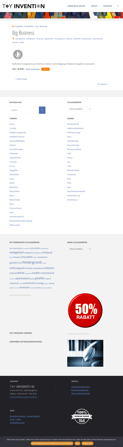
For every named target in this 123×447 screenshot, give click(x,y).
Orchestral (71, 174)
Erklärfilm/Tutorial (16, 137)
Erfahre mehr (87, 443)
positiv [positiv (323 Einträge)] (39, 278)
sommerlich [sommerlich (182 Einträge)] (29, 283)
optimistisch (98, 39)
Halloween (13, 153)
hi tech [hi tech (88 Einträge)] (44, 263)
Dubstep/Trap (72, 141)
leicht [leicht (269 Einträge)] (20, 273)
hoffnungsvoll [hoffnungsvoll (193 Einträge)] (17, 268)
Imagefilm (19, 26)
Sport (11, 212)
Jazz (68, 162)
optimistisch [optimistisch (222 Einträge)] (22, 278)
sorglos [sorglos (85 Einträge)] (46, 283)
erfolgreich (30, 39)
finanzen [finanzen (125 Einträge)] (17, 257)
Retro (11, 204)
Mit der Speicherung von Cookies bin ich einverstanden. (52, 443)
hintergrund (60, 39)
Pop (36, 26)
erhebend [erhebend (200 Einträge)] (46, 252)
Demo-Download (33, 69)
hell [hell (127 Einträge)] (20, 263)
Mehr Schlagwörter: (77, 242)
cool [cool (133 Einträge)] (31, 248)
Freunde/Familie (16, 149)
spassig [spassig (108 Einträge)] (51, 283)
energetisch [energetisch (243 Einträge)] (16, 252)
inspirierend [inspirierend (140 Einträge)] (38, 268)
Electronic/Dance (74, 149)
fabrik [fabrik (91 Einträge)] (11, 257)
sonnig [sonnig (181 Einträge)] (39, 283)
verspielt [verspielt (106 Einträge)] (37, 288)
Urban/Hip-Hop (73, 196)
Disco (69, 137)
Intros (11, 179)
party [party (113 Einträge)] (32, 279)
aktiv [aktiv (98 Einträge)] (11, 248)
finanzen (39, 39)
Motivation (13, 187)
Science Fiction (15, 208)
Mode (11, 183)
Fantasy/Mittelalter (17, 141)
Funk (69, 153)
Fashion (12, 145)
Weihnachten (14, 225)
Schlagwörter (74, 102)
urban (21, 42)
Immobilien (29, 26)
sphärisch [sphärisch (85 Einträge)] (12, 288)
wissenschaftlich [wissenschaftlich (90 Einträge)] (46, 288)
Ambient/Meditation (75, 128)
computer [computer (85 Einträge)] (26, 248)
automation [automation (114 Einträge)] (18, 248)
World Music (72, 200)
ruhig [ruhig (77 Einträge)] (20, 283)
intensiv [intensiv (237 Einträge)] (49, 268)
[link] (118, 6)
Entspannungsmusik (17, 132)
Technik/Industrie (16, 217)
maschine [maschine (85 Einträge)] (28, 273)
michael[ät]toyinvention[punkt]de (23, 397)
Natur (11, 196)
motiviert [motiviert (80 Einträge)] (12, 279)
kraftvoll (77, 39)
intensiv (69, 39)
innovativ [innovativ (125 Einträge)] (29, 268)
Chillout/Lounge (73, 132)
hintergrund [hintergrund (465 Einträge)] (31, 262)
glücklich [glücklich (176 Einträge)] (13, 262)
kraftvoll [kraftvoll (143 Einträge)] (13, 273)
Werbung (43, 26)
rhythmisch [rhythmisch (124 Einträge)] (14, 283)
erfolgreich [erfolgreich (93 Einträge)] (37, 253)
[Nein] (120, 442)
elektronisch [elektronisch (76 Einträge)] (44, 248)
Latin (69, 166)
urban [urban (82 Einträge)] (32, 288)
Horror (12, 166)
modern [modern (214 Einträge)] (35, 272)
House (70, 158)
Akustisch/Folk (73, 124)
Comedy (12, 128)
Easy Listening (73, 145)
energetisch (20, 39)
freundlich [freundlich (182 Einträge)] (27, 257)
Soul (69, 187)
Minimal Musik (73, 170)
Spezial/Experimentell (76, 191)
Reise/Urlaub (14, 200)
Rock (69, 183)
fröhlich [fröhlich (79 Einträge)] (35, 257)
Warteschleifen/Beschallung (20, 221)
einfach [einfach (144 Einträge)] (37, 248)
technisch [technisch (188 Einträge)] (24, 287)
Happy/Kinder (15, 158)
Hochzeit (13, 162)
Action (12, 124)
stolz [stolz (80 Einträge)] (17, 288)
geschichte (49, 39)
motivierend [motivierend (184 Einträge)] (47, 273)
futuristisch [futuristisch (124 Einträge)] (42, 257)
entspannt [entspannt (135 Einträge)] (28, 253)
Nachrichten (14, 191)
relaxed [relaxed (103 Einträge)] (48, 279)
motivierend (86, 39)
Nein (77, 443)
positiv (15, 42)
